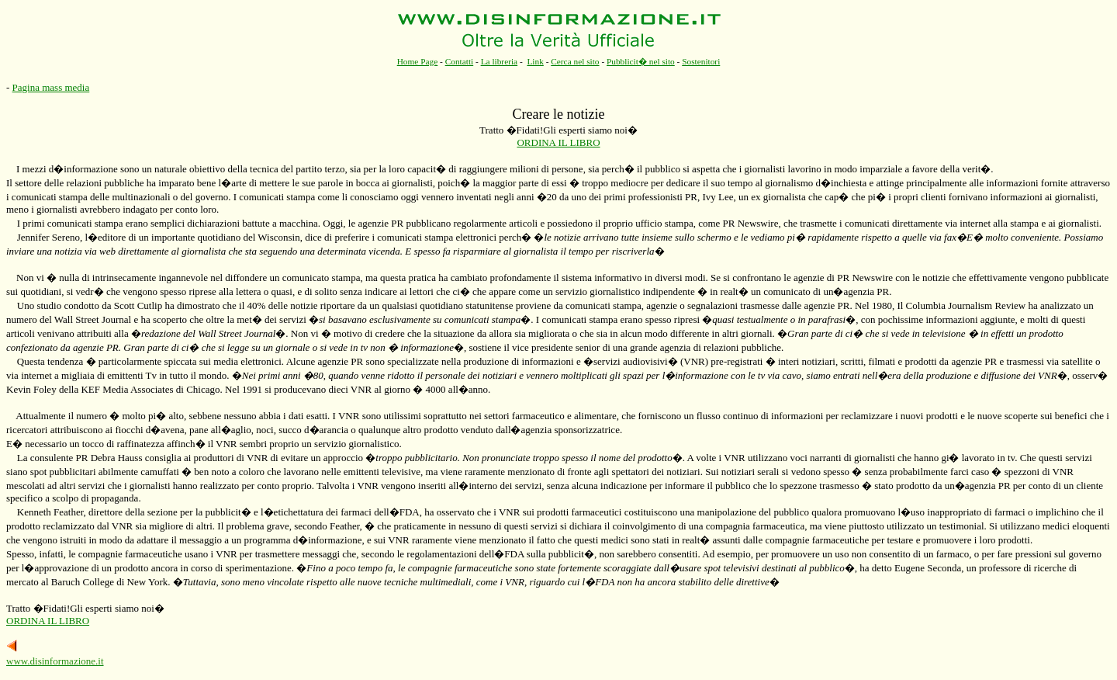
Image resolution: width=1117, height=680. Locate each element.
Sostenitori (701, 61)
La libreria (499, 61)
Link (535, 61)
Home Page (417, 61)
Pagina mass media (51, 87)
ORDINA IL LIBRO (558, 142)
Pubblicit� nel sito (641, 61)
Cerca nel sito (575, 61)
